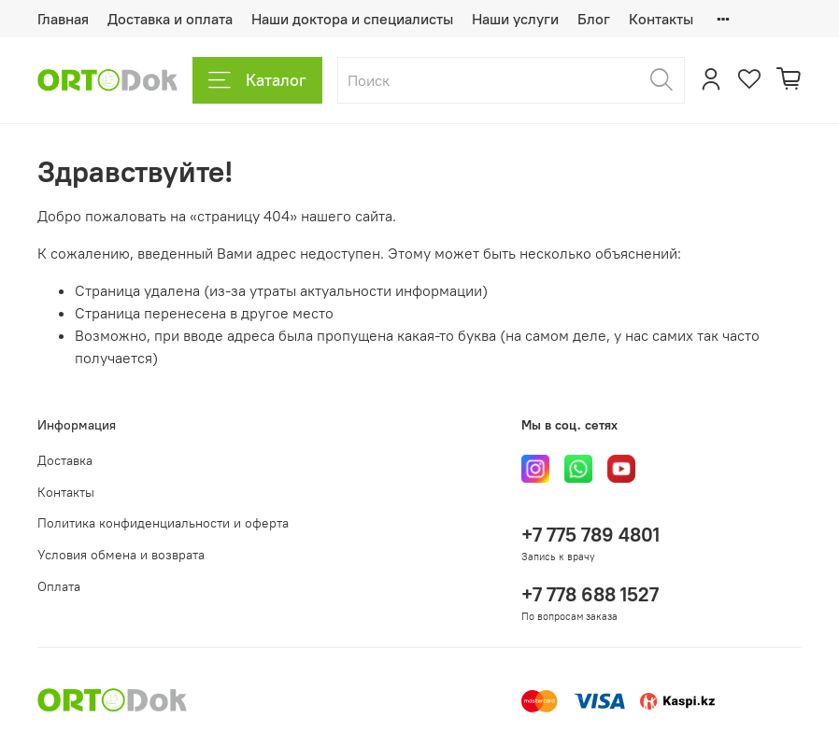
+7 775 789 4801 (590, 534)
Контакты (661, 18)
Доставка (64, 460)
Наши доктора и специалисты (352, 18)
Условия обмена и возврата (121, 554)
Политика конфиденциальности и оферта (163, 522)
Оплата (58, 586)
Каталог (257, 80)
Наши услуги (515, 18)
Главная (63, 18)
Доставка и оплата (170, 18)
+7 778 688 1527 (590, 594)
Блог (593, 18)
